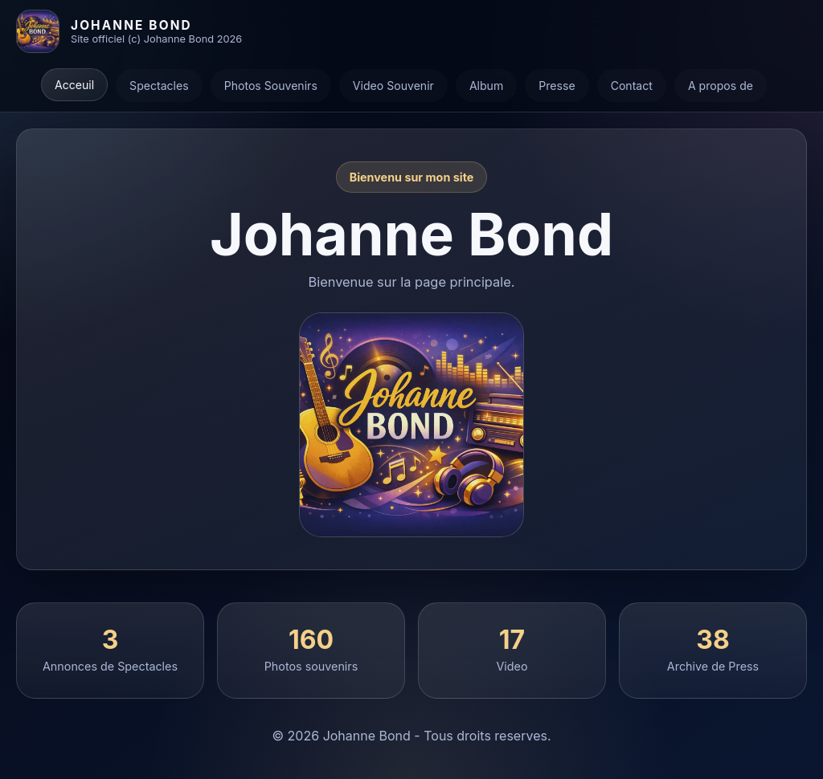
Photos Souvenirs (270, 85)
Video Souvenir (393, 85)
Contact (632, 85)
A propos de (720, 85)
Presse (556, 85)
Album (486, 85)
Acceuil (74, 85)
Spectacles (159, 85)
